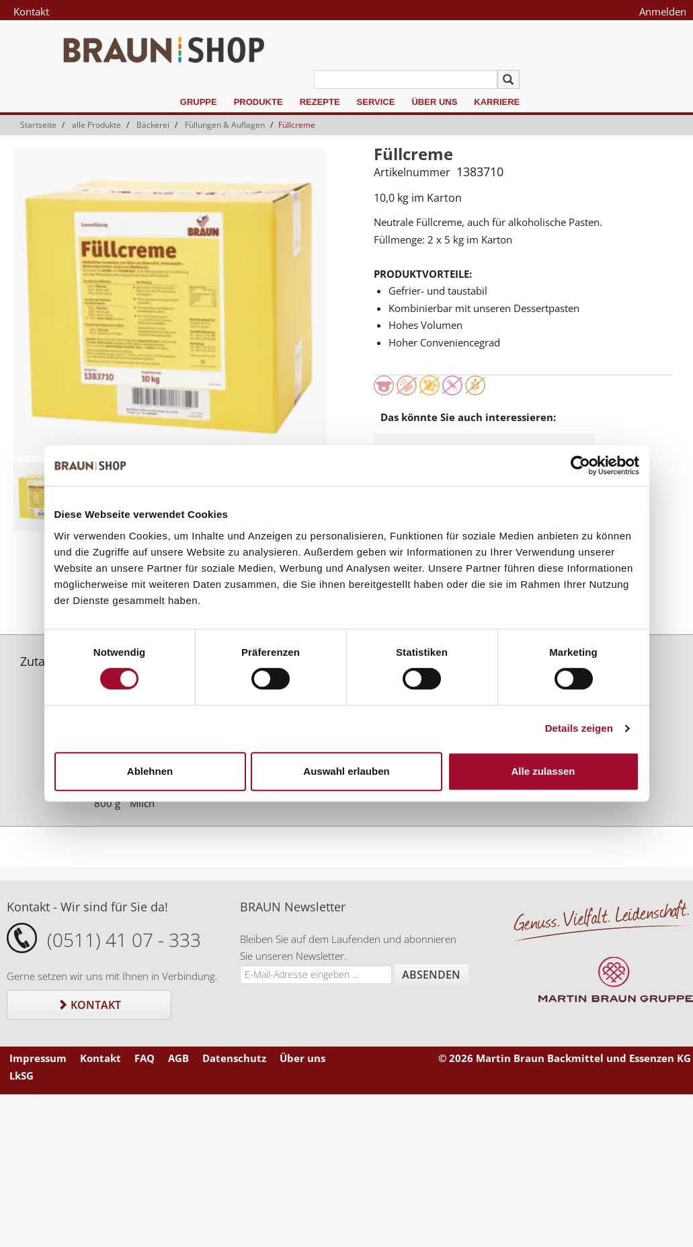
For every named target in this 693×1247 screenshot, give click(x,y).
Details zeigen (579, 728)
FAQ (144, 1058)
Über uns (434, 102)
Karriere (497, 102)
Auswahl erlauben (346, 771)
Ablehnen (150, 771)
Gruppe (198, 102)
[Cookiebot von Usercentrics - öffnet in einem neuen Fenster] (580, 465)
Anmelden (662, 11)
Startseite (38, 124)
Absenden (431, 974)
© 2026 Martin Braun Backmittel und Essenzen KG (564, 1058)
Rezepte (320, 102)
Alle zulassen (543, 771)
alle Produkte (96, 124)
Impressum (38, 1058)
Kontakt (31, 11)
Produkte (258, 102)
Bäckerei (152, 124)
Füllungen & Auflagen (225, 124)
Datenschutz (234, 1058)
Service (376, 102)
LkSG (21, 1075)
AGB (178, 1058)
